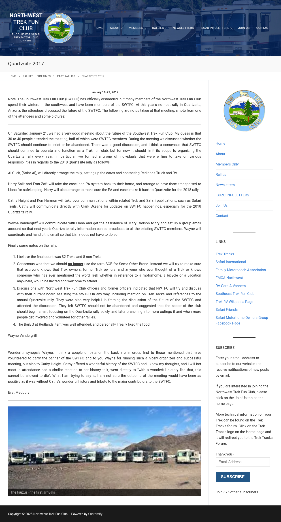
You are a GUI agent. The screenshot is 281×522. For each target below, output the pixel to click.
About (220, 154)
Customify (95, 514)
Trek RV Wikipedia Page (234, 302)
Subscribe (233, 477)
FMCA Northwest (229, 278)
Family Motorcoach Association (241, 270)
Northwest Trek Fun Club (26, 22)
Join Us (222, 205)
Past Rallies (66, 76)
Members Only (227, 164)
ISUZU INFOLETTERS (232, 195)
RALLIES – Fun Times (37, 76)
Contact (222, 216)
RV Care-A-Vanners (231, 286)
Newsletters (225, 185)
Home (13, 76)
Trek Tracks (225, 254)
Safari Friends (227, 309)
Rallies (221, 174)
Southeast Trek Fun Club (235, 294)
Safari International (231, 262)
